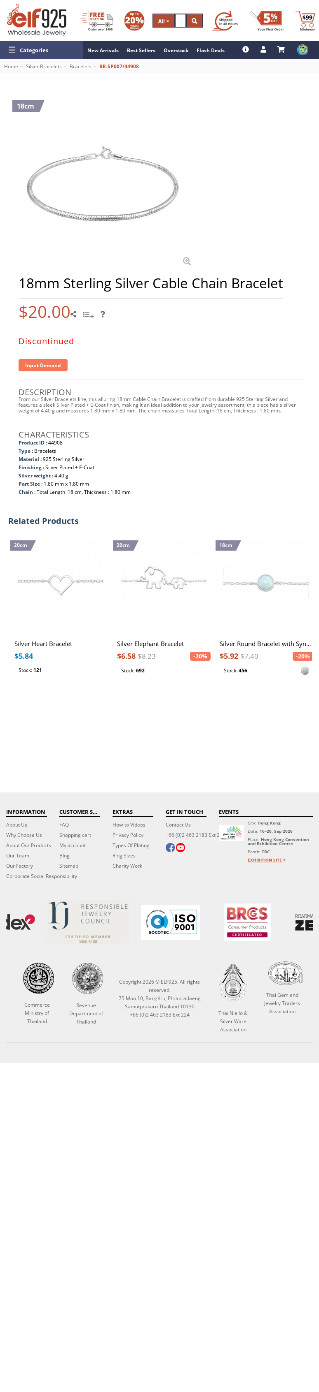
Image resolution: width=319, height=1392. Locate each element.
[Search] (180, 21)
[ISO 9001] (170, 922)
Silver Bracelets (44, 66)
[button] (41, 50)
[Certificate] (88, 922)
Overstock (176, 50)
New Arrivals (103, 50)
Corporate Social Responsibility (41, 876)
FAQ (64, 824)
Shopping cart (75, 834)
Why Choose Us (24, 834)
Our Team (17, 855)
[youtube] (180, 848)
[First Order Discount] (267, 20)
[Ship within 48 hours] (225, 20)
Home (11, 66)
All (163, 21)
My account (72, 845)
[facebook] (170, 848)
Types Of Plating (131, 845)
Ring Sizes (124, 855)
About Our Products (28, 845)
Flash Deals (211, 50)
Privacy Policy (128, 834)
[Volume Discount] (134, 20)
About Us (16, 824)
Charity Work (127, 865)
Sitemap (68, 865)
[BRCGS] (247, 922)
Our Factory (19, 865)
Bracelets (80, 66)
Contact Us (178, 824)
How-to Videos (129, 824)
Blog (64, 855)
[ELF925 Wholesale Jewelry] (36, 19)
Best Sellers (141, 50)
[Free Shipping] (96, 20)
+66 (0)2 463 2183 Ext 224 (195, 834)
